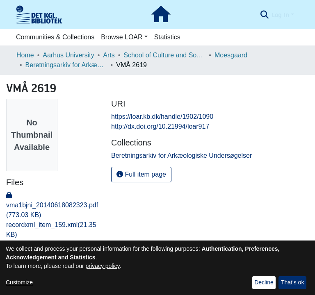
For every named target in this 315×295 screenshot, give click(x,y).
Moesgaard (231, 55)
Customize (19, 282)
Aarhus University (68, 55)
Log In (280, 14)
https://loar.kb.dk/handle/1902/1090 (162, 116)
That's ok (292, 282)
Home (25, 55)
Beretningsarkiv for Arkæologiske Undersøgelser (66, 64)
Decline (264, 282)
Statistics (167, 37)
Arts (108, 55)
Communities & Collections (55, 37)
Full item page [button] (141, 174)
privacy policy (103, 266)
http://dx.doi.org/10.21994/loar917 (160, 126)
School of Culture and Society (164, 55)
